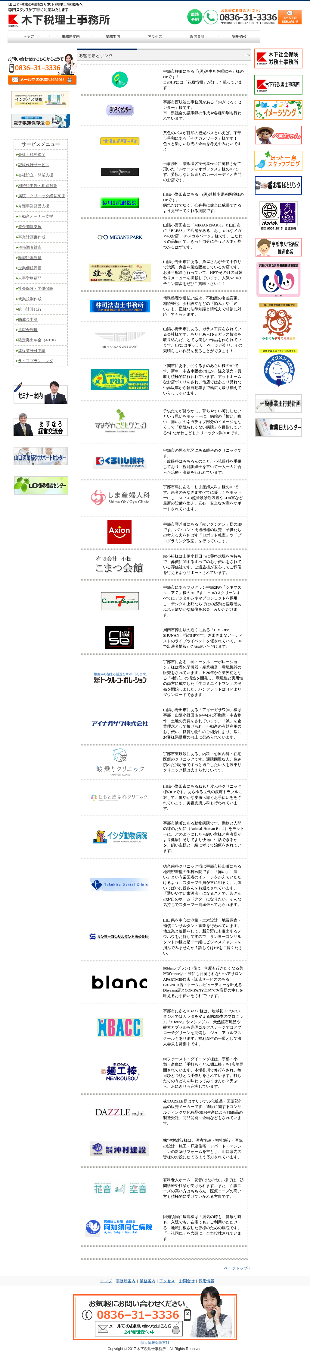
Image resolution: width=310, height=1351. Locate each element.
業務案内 (147, 1281)
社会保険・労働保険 (35, 288)
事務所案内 (125, 1281)
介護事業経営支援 (33, 206)
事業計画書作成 (31, 237)
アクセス (167, 1281)
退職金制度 (28, 329)
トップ (106, 1281)
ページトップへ (237, 1268)
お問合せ (187, 1281)
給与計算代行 (30, 309)
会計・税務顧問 (31, 154)
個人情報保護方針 (155, 1342)
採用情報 (206, 1281)
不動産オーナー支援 (35, 216)
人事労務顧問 (30, 278)
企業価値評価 (30, 268)
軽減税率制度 (30, 257)
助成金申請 (28, 319)
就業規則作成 (30, 299)
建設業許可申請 (31, 350)
